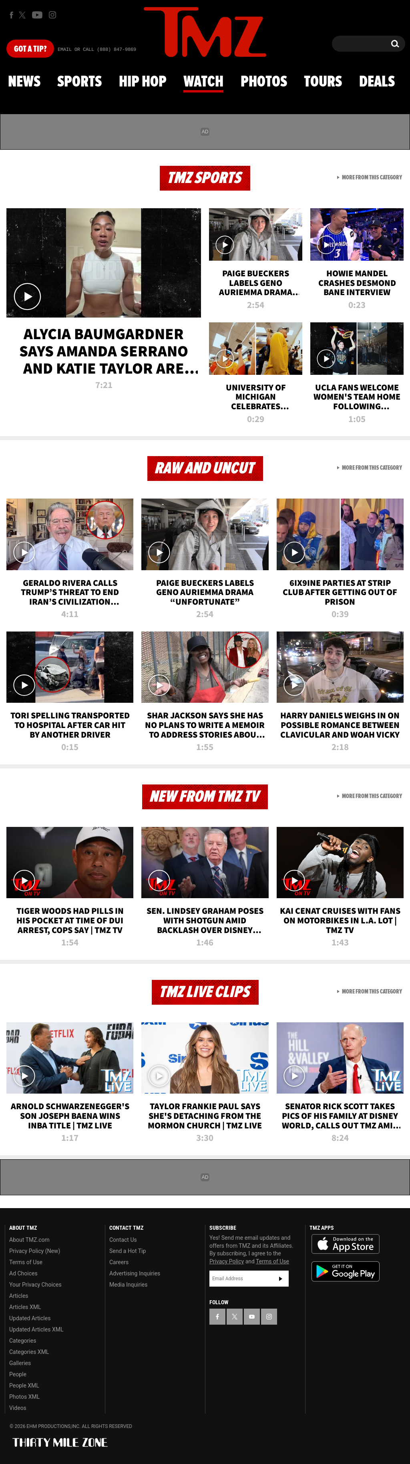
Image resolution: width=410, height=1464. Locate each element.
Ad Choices (23, 1273)
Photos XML (24, 1397)
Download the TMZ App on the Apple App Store (346, 1244)
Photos (264, 82)
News (24, 82)
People (17, 1374)
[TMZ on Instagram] (52, 14)
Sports (79, 82)
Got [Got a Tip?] (30, 49)
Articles (18, 1296)
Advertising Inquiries (134, 1273)
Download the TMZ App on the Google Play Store (346, 1271)
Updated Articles (29, 1318)
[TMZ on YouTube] (252, 1317)
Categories (22, 1340)
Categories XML (29, 1352)
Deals (377, 82)
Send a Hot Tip (127, 1251)
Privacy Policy (226, 1261)
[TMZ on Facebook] (11, 15)
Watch (203, 82)
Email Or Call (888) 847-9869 (97, 49)
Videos (17, 1408)
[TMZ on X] (23, 15)
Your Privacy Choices (35, 1284)
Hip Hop (143, 82)
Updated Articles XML (36, 1329)
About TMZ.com (29, 1240)
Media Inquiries (128, 1284)
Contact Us (123, 1240)
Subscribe (281, 1279)
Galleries (20, 1363)
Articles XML (25, 1307)
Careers (119, 1262)
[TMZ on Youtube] (37, 15)
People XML (24, 1385)
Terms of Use (25, 1262)
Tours (323, 82)
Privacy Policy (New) (34, 1251)
